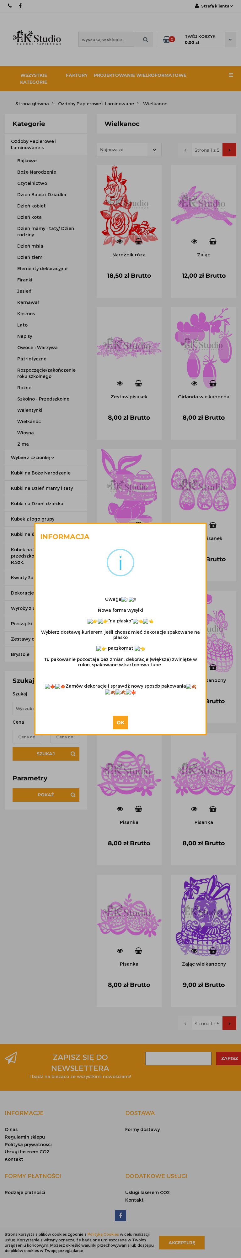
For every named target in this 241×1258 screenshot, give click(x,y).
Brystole (20, 654)
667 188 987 (10, 5)
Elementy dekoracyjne (42, 268)
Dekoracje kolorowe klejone (42, 592)
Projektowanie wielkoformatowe (140, 75)
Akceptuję (182, 1242)
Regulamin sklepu (25, 1137)
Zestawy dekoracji (33, 639)
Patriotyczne (31, 358)
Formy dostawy (142, 1129)
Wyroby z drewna (32, 608)
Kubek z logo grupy (32, 519)
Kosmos (26, 313)
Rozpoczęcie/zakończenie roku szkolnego (46, 373)
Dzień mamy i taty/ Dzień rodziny (45, 231)
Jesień (24, 291)
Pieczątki (21, 623)
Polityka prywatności (28, 1144)
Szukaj (46, 754)
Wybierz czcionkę (32, 457)
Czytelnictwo (32, 183)
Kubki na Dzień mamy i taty (42, 488)
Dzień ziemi (30, 257)
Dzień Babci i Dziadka (41, 194)
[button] (24, 1113)
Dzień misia (30, 246)
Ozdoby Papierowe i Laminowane (33, 144)
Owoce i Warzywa (37, 347)
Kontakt (14, 1159)
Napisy (24, 336)
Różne (24, 387)
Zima (23, 444)
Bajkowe (27, 160)
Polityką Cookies (103, 1234)
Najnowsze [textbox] (111, 149)
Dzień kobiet (31, 205)
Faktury (77, 75)
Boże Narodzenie (36, 172)
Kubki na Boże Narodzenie (41, 472)
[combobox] (129, 149)
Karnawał (28, 302)
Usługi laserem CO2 (27, 1151)
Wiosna (25, 432)
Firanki (24, 279)
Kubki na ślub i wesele (36, 534)
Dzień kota (29, 217)
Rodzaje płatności (25, 1192)
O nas (11, 1129)
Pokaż (46, 795)
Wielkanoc (29, 421)
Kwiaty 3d (22, 577)
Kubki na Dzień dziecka (37, 503)
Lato (22, 325)
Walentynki (29, 410)
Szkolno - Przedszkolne (43, 398)
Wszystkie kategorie (33, 78)
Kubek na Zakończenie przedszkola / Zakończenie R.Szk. (41, 556)
